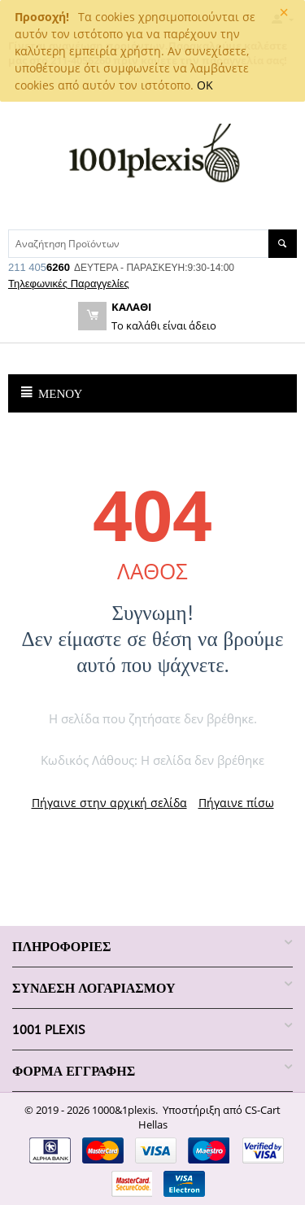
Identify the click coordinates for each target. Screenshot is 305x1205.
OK (205, 85)
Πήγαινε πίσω (236, 802)
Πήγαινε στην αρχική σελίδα (109, 802)
